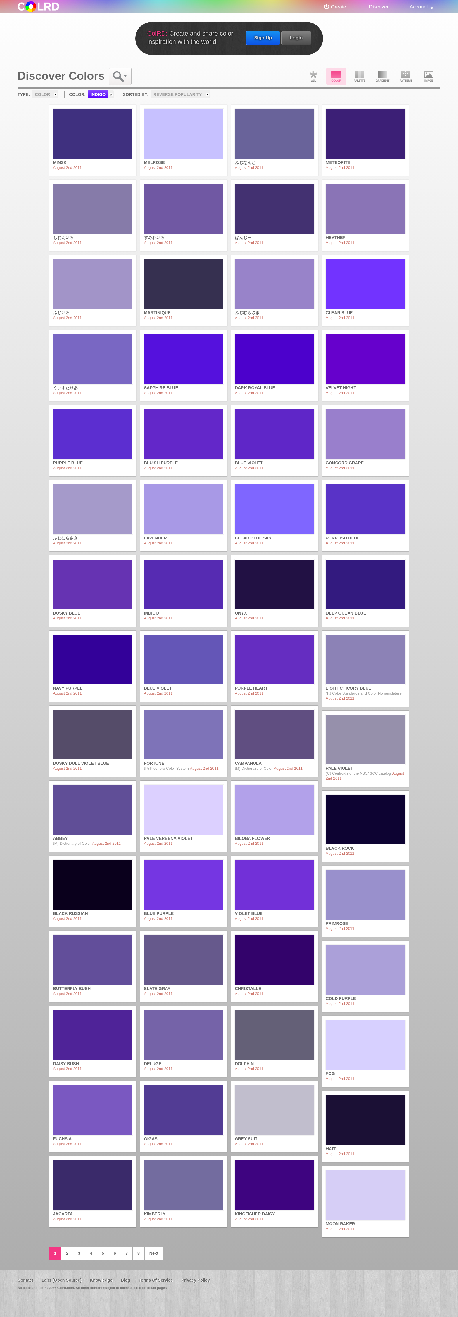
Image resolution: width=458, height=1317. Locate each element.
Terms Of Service (156, 1280)
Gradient (383, 76)
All (313, 76)
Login (296, 37)
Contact (25, 1280)
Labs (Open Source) (62, 1280)
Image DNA (429, 76)
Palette (359, 76)
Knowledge (101, 1280)
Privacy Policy (195, 1280)
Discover (378, 7)
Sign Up (263, 37)
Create (338, 7)
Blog (125, 1280)
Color (336, 76)
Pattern (406, 76)
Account (419, 7)
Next (153, 1253)
